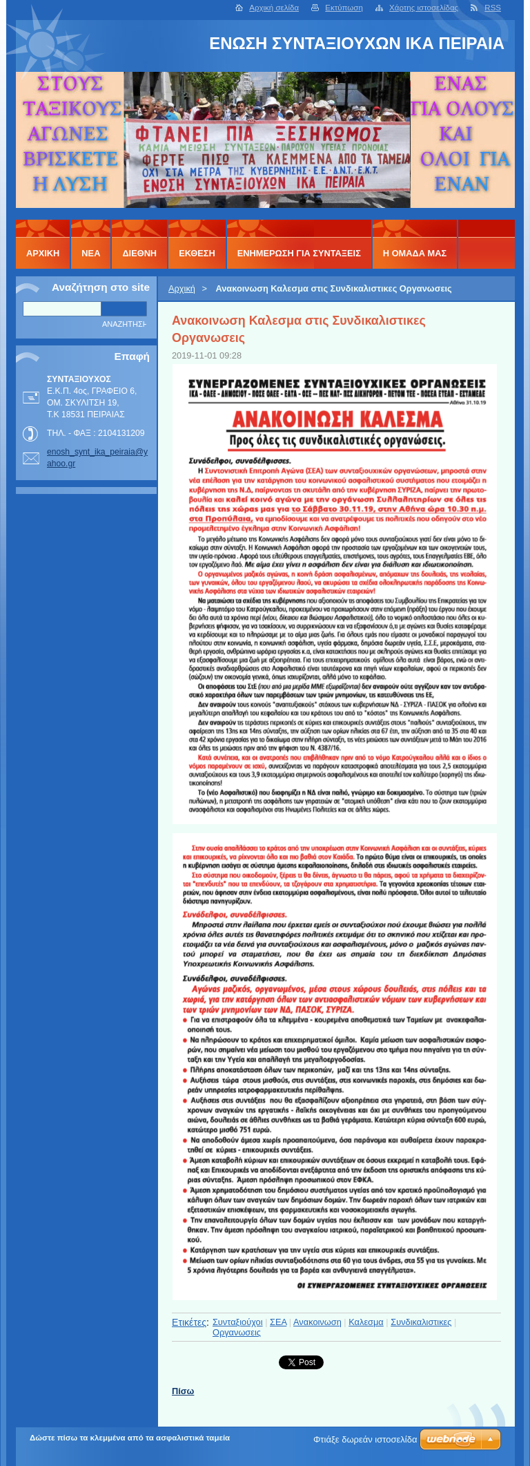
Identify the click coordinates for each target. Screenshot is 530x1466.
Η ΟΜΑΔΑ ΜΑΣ (414, 253)
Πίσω (183, 1391)
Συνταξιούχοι (238, 1322)
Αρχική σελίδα (274, 7)
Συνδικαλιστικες (421, 1322)
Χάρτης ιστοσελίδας (423, 7)
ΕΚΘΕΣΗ (197, 253)
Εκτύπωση (344, 7)
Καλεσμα (366, 1322)
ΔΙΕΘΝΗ (139, 253)
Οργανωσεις (237, 1332)
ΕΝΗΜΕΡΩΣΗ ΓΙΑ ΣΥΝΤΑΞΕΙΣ (299, 253)
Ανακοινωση (317, 1322)
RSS (492, 7)
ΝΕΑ (90, 253)
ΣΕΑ (278, 1322)
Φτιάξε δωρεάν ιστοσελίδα (365, 1439)
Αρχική (181, 288)
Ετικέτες (189, 1322)
